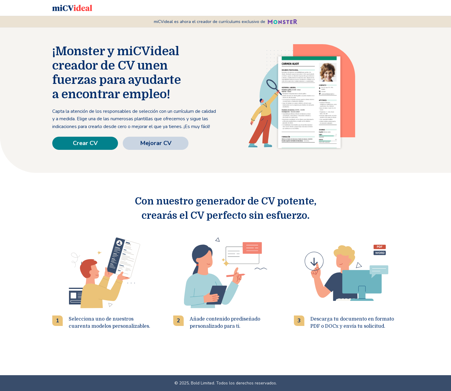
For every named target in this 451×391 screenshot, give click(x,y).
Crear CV (85, 143)
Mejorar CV (155, 143)
